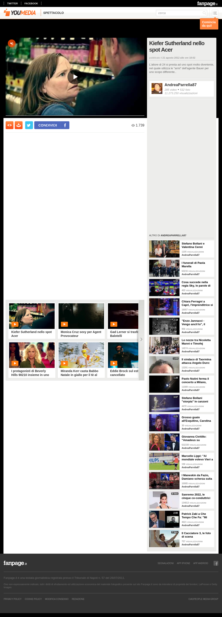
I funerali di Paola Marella (193, 264)
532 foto (185, 89)
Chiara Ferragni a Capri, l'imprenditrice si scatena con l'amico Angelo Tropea (197, 303)
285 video (171, 89)
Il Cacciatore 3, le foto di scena (196, 535)
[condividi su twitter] (29, 125)
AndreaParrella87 (181, 85)
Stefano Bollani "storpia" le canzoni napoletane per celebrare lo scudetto (196, 399)
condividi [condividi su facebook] (47, 125)
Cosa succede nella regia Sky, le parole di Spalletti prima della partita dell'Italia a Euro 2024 (197, 284)
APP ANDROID (200, 563)
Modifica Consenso (57, 599)
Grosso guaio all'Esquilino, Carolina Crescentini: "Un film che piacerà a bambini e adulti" (196, 419)
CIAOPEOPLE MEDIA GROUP (203, 599)
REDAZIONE (78, 599)
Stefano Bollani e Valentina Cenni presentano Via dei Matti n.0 (194, 245)
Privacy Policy (12, 599)
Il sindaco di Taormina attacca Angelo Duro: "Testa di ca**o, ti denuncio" (196, 361)
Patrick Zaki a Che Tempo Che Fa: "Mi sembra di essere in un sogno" (197, 515)
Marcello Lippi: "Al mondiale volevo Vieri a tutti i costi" (197, 457)
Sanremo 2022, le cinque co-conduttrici (196, 496)
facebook (31, 3)
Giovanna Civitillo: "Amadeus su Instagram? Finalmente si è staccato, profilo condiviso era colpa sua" (197, 438)
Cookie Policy (33, 599)
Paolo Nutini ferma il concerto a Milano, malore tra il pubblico (196, 380)
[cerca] (181, 13)
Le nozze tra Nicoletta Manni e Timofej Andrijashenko (196, 341)
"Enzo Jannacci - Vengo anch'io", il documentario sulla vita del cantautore (194, 322)
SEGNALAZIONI (166, 563)
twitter (12, 3)
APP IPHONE (183, 563)
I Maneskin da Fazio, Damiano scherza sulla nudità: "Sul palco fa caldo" (197, 477)
